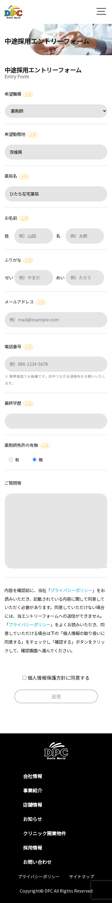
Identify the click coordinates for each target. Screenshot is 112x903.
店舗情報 (32, 804)
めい (80, 277)
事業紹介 (32, 790)
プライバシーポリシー (71, 590)
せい (29, 277)
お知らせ (32, 819)
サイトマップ (81, 876)
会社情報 (32, 776)
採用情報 (32, 847)
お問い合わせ (37, 861)
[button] (101, 12)
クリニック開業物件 (44, 833)
